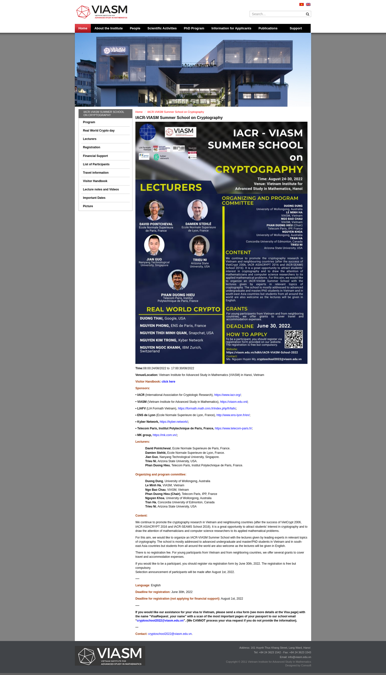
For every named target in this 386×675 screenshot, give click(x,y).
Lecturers (89, 139)
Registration (91, 147)
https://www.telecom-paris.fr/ (233, 428)
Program (89, 122)
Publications (267, 28)
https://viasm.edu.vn (233, 402)
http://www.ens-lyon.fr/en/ (233, 415)
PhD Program (194, 28)
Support (296, 28)
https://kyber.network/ (174, 421)
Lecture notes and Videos (101, 189)
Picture (88, 206)
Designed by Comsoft (298, 665)
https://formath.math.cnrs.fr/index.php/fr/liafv (207, 408)
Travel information (96, 172)
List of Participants (96, 164)
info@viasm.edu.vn (299, 657)
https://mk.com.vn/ (165, 435)
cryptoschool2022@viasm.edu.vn (160, 620)
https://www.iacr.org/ (227, 395)
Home (83, 28)
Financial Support (95, 156)
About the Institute (109, 28)
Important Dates (94, 198)
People (135, 28)
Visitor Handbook (95, 181)
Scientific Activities (162, 28)
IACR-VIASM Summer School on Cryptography (103, 113)
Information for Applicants (231, 28)
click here (168, 381)
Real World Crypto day (98, 130)
